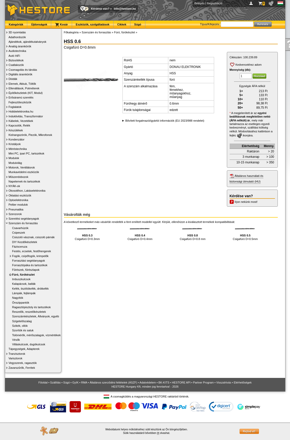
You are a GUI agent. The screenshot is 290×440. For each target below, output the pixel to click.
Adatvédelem (148, 382)
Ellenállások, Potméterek (24, 88)
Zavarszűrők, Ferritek (22, 367)
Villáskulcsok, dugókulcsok (28, 344)
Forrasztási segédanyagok (28, 260)
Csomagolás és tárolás (23, 69)
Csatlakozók (16, 64)
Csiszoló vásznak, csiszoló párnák (33, 237)
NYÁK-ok (14, 186)
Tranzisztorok (17, 353)
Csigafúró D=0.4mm (140, 233)
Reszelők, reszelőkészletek (29, 311)
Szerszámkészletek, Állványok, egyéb (35, 316)
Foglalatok (15, 106)
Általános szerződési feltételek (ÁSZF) (113, 382)
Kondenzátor (16, 139)
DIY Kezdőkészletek (24, 242)
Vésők (16, 339)
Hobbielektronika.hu (21, 111)
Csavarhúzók (20, 228)
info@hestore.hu (125, 8)
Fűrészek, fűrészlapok (26, 269)
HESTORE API (181, 382)
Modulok (14, 158)
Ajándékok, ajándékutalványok (28, 41)
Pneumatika (16, 209)
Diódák (13, 78)
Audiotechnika (17, 50)
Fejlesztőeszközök (20, 102)
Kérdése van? (100, 8)
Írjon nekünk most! (246, 201)
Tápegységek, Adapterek (24, 348)
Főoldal (43, 382)
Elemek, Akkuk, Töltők (22, 83)
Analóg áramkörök (20, 46)
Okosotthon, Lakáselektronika (27, 190)
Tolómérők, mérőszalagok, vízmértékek (36, 335)
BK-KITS (163, 382)
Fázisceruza (19, 246)
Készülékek (16, 130)
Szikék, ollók (20, 325)
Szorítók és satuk (23, 330)
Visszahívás (223, 382)
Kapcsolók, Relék (19, 125)
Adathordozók (17, 37)
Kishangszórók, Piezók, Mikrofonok (30, 134)
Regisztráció (214, 3)
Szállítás (55, 382)
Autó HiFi (14, 55)
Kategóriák (16, 24)
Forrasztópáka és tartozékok (30, 265)
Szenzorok (15, 214)
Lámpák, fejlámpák (24, 293)
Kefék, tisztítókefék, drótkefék (30, 288)
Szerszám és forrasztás (23, 223)
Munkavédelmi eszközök (24, 172)
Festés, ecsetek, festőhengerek (31, 251)
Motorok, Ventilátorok (22, 167)
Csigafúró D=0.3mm (87, 233)
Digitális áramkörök (21, 74)
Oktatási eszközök (20, 195)
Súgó (137, 24)
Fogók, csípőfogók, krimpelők (30, 256)
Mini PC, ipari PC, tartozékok (27, 153)
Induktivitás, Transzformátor (26, 116)
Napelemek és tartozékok (24, 181)
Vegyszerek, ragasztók (23, 362)
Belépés (200, 3)
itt (158, 433)
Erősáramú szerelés (21, 97)
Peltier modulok (18, 204)
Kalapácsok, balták (24, 283)
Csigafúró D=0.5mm (245, 233)
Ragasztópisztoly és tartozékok (31, 307)
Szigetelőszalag (22, 321)
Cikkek (121, 24)
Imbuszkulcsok (21, 279)
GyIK (75, 382)
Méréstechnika (18, 148)
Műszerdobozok (19, 176)
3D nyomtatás (17, 32)
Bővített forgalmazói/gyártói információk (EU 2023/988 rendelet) (164, 120)
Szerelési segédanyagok (24, 218)
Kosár (61, 25)
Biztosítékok (16, 60)
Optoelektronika (18, 200)
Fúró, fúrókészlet (23, 274)
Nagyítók (17, 297)
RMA (84, 382)
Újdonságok (39, 24)
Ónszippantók (20, 302)
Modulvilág (15, 162)
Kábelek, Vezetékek (21, 120)
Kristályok (15, 144)
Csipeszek (18, 232)
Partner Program (203, 382)
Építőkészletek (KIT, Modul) (26, 92)
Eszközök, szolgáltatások (92, 24)
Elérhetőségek (243, 382)
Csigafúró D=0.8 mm (192, 233)
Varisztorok (15, 358)
